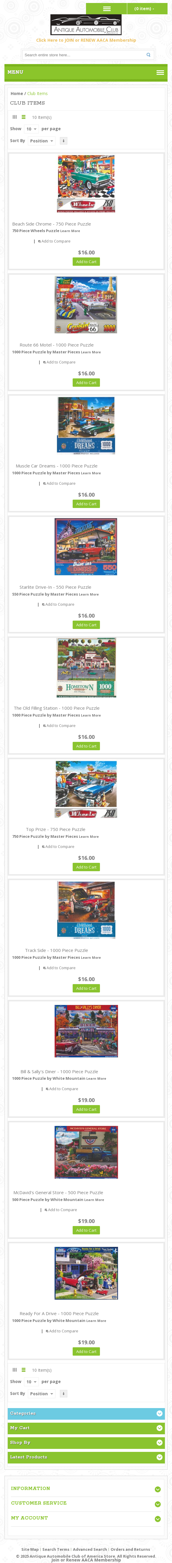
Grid (14, 117)
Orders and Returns (130, 1549)
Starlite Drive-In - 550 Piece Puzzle (55, 587)
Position (39, 141)
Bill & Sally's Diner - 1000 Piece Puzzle (59, 1071)
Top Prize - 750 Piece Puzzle (55, 829)
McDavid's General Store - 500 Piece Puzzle (58, 1192)
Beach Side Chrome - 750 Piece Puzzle (51, 224)
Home (17, 93)
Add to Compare (56, 241)
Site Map (30, 1549)
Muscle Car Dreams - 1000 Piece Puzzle (57, 466)
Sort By (17, 140)
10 (28, 129)
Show (15, 128)
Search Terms (55, 1549)
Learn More (70, 231)
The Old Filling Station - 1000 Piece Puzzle (57, 708)
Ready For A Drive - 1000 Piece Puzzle (59, 1313)
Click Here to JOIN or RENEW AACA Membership (86, 40)
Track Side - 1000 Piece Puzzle (56, 950)
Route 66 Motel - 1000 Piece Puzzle (57, 345)
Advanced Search (90, 1549)
